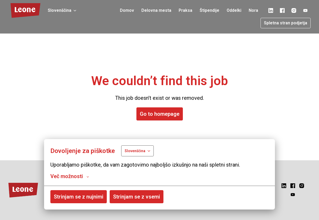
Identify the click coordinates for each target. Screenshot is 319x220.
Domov (127, 10)
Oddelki (234, 10)
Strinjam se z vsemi (136, 197)
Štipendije (209, 10)
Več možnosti (69, 176)
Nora (253, 10)
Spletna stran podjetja (285, 22)
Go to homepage (159, 114)
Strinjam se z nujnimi (78, 197)
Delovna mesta (156, 10)
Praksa (185, 10)
